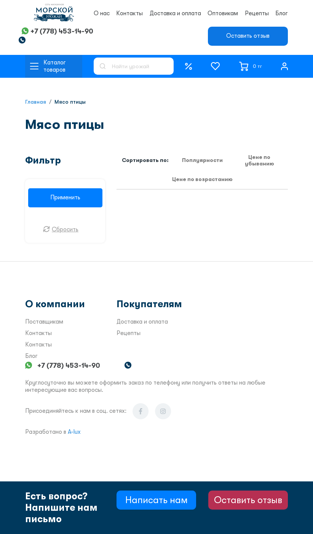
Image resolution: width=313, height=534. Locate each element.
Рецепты (257, 13)
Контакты (129, 13)
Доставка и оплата (175, 13)
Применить (65, 197)
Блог (281, 13)
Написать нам (156, 499)
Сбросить (65, 229)
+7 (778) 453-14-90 (61, 31)
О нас (102, 13)
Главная (35, 102)
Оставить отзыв (248, 35)
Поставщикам (44, 321)
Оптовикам (223, 13)
